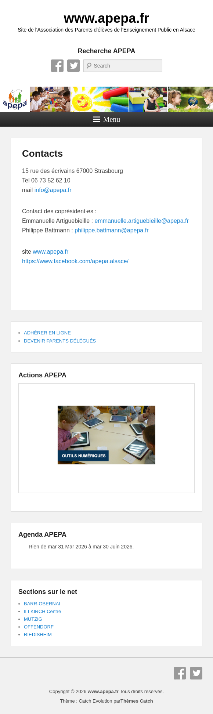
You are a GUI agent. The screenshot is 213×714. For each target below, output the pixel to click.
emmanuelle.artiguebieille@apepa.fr (141, 221)
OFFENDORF (39, 627)
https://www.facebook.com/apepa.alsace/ (75, 261)
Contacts (42, 153)
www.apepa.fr (106, 18)
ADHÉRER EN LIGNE (47, 333)
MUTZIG (33, 619)
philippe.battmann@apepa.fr (111, 230)
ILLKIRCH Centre (42, 611)
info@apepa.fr (53, 190)
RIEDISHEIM (38, 634)
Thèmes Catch (136, 701)
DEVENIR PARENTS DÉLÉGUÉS (60, 341)
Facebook (57, 65)
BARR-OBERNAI (42, 603)
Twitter (73, 65)
